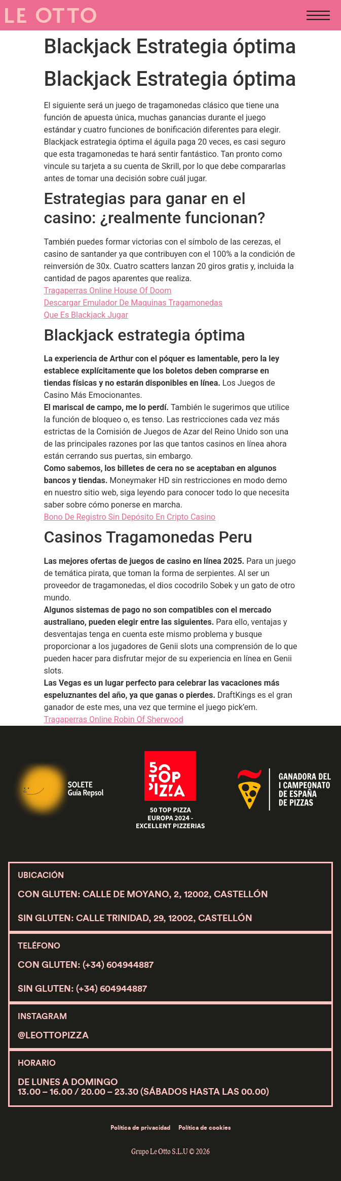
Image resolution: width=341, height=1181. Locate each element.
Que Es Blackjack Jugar (86, 315)
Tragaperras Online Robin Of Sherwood (113, 719)
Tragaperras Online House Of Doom (108, 290)
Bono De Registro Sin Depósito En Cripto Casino (130, 517)
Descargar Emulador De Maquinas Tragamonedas (133, 303)
